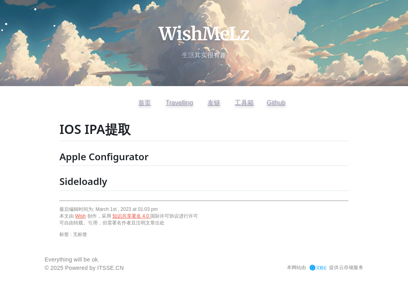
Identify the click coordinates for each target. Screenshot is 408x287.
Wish (80, 216)
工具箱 (244, 102)
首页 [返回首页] (144, 102)
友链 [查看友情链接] (214, 102)
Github (276, 102)
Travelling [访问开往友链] (179, 102)
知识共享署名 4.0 (131, 216)
